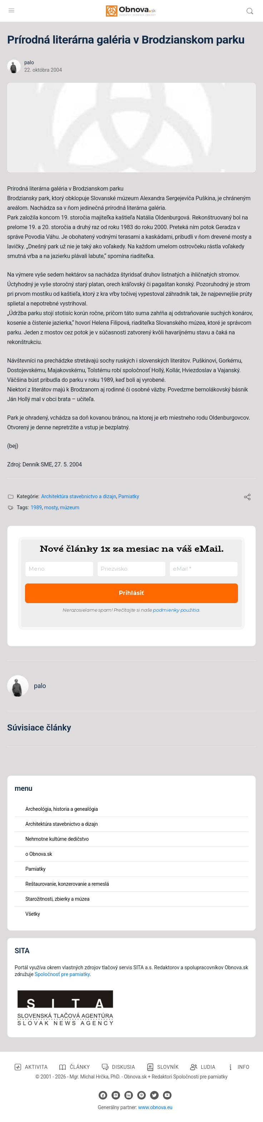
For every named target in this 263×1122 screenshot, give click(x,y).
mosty (51, 507)
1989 (36, 507)
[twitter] (154, 1095)
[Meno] (59, 569)
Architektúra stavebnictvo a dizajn (78, 496)
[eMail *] (203, 569)
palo (29, 62)
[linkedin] (128, 1095)
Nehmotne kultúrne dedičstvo (57, 839)
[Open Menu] (11, 10)
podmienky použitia (176, 610)
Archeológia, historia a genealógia (61, 809)
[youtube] (167, 1095)
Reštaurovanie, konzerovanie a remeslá (67, 884)
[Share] (247, 498)
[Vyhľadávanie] (249, 11)
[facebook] (103, 1095)
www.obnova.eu (155, 1107)
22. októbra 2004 (43, 70)
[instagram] (115, 1095)
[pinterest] (141, 1095)
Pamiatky (128, 496)
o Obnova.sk (38, 854)
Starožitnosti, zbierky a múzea (57, 899)
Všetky (32, 914)
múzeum (69, 507)
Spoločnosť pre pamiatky (62, 974)
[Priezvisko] (131, 569)
